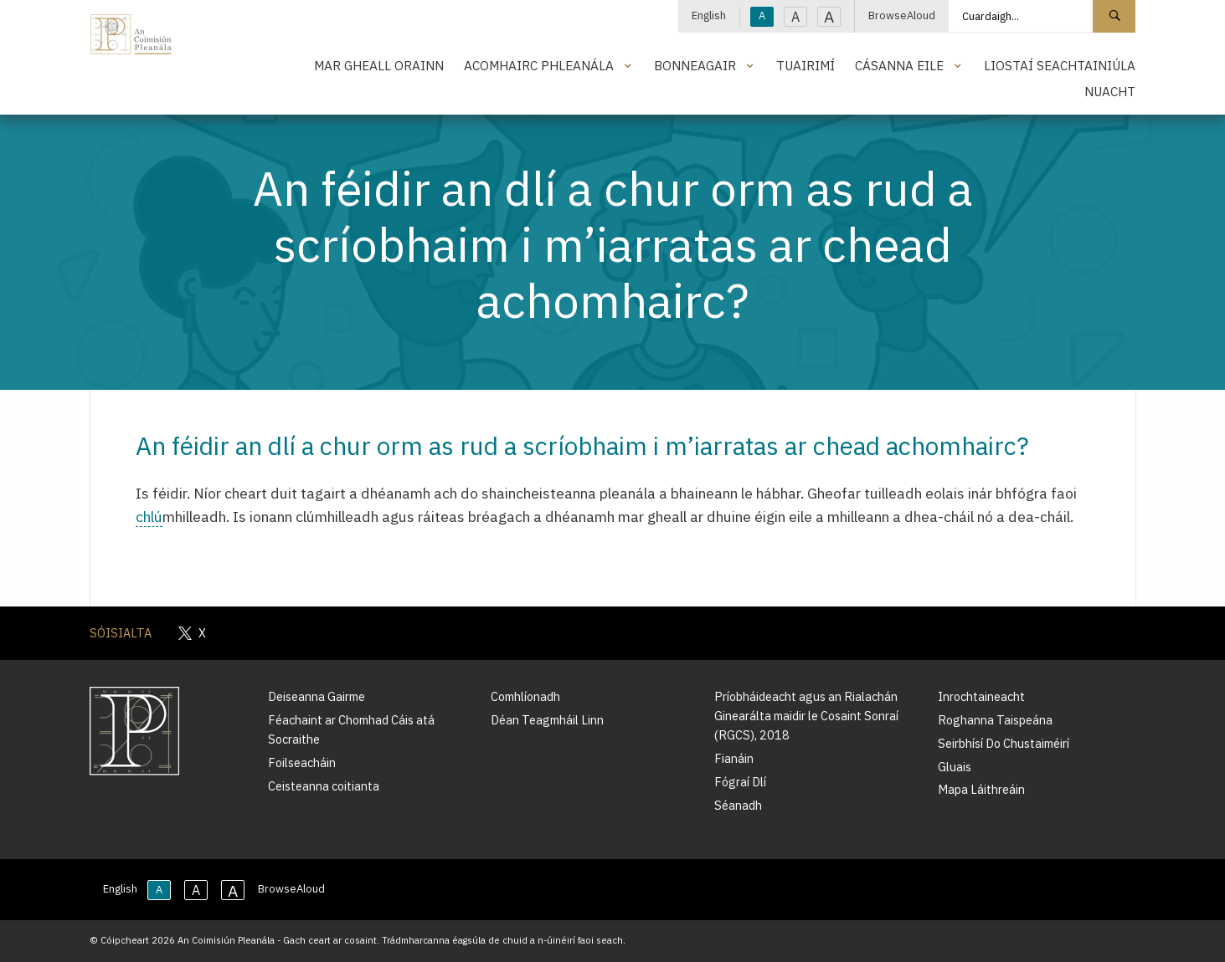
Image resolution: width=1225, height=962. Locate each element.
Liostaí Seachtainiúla (1059, 65)
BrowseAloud (901, 15)
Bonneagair (695, 65)
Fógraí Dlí (740, 782)
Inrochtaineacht (981, 696)
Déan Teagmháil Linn (547, 720)
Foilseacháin (302, 762)
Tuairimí (805, 65)
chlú (149, 516)
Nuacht (1109, 91)
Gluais (954, 767)
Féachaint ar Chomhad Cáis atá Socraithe (351, 729)
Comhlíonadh (525, 696)
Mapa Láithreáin (981, 789)
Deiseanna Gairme (316, 696)
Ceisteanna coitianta (323, 786)
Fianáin (734, 758)
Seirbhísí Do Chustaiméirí (1003, 743)
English (709, 15)
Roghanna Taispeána (995, 720)
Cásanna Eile (899, 65)
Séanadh (738, 805)
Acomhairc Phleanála (539, 65)
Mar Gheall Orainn (379, 65)
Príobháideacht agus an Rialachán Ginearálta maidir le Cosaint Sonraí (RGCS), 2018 (806, 715)
